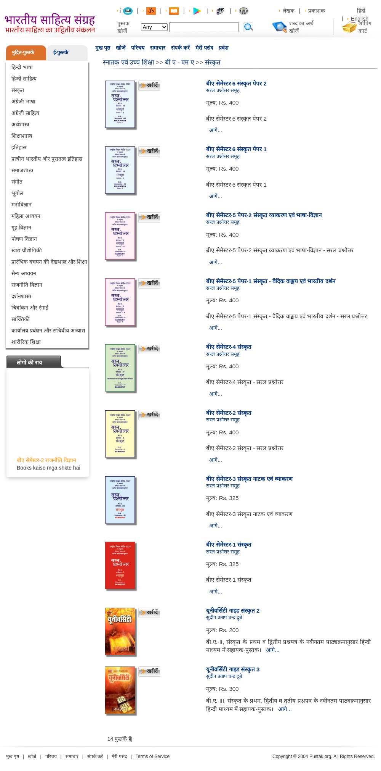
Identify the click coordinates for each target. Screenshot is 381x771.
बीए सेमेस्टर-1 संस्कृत (228, 544)
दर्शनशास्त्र (21, 296)
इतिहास (18, 147)
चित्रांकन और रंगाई (29, 308)
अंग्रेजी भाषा (23, 101)
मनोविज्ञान (21, 205)
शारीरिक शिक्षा (26, 342)
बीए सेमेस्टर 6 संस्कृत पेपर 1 (236, 149)
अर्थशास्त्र (20, 124)
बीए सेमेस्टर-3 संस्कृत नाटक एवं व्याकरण (249, 479)
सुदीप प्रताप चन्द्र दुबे (224, 617)
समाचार (157, 48)
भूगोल (17, 193)
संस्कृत (17, 90)
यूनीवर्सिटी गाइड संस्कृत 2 (232, 610)
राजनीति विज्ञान (26, 285)
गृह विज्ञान (21, 227)
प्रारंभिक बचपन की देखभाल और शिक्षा (49, 262)
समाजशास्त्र (22, 170)
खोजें (120, 48)
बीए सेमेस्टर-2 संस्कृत (228, 413)
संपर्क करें (180, 48)
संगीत (16, 182)
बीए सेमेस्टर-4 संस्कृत (228, 347)
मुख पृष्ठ (102, 48)
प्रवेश (224, 48)
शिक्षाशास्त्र (21, 136)
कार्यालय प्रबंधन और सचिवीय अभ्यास (48, 330)
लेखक (289, 11)
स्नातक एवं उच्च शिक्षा (128, 62)
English (359, 19)
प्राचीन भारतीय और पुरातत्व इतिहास (46, 159)
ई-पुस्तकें (60, 52)
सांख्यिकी (20, 319)
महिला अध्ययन (25, 216)
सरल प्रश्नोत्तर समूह (222, 90)
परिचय (137, 48)
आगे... (215, 130)
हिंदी (362, 11)
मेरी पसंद (204, 48)
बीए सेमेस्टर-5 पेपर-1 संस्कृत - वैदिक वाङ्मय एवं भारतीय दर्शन (270, 281)
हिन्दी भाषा (22, 67)
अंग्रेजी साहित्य (25, 113)
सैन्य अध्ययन (23, 273)
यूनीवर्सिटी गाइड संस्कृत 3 (232, 669)
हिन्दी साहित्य (24, 79)
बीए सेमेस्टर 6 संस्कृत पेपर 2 (236, 83)
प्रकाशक (316, 11)
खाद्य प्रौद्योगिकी (26, 250)
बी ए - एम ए (179, 62)
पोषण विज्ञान (24, 239)
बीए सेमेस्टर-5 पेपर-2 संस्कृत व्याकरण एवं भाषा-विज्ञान (264, 215)
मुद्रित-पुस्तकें (23, 52)
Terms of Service (153, 756)
